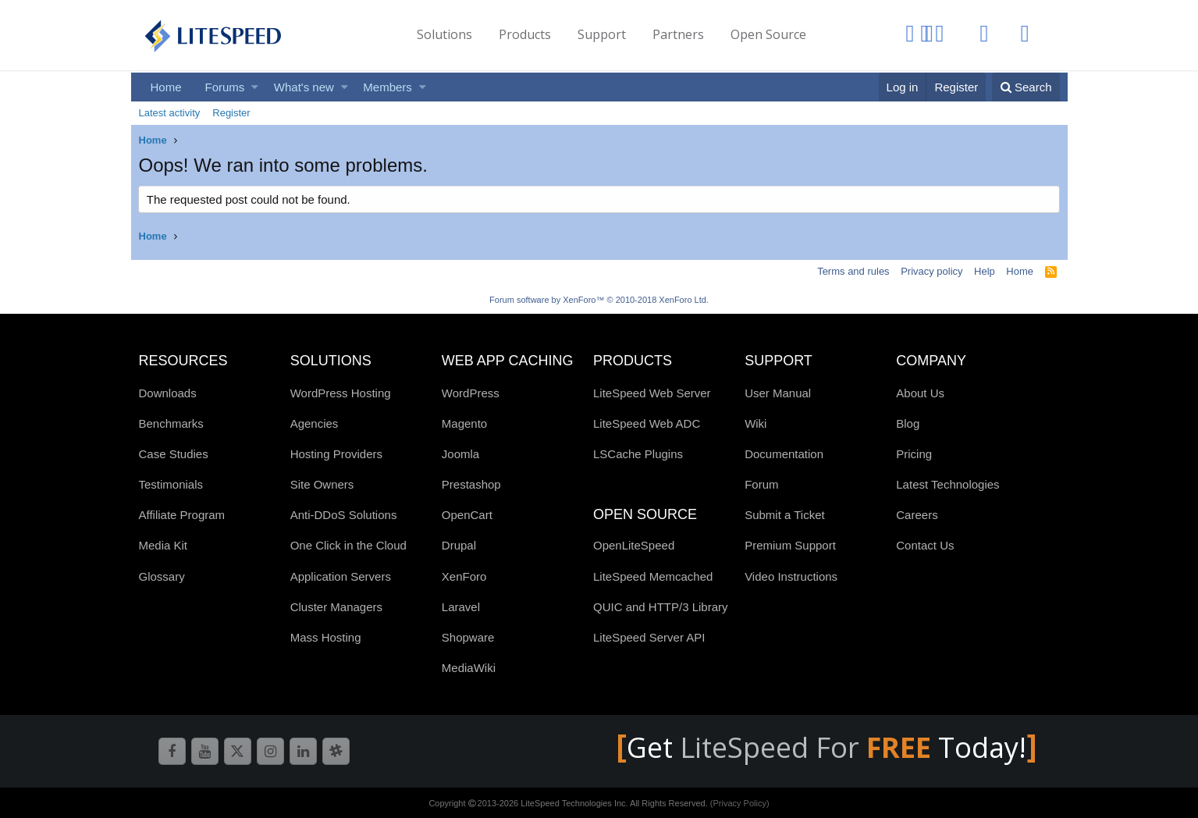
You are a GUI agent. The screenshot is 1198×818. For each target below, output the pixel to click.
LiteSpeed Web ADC (646, 423)
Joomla (460, 454)
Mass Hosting (325, 637)
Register (231, 113)
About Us (920, 393)
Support (602, 34)
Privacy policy (931, 271)
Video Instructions (791, 576)
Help (984, 271)
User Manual (778, 393)
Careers (916, 514)
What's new (304, 87)
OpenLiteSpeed (633, 545)
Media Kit (163, 545)
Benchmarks (171, 423)
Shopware (468, 637)
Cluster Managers (336, 607)
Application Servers (340, 576)
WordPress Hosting (340, 393)
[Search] (1026, 87)
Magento (464, 423)
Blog (907, 423)
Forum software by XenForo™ (599, 299)
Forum (761, 484)
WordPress (470, 393)
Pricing (914, 454)
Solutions (444, 34)
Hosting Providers (336, 454)
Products (525, 34)
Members (387, 87)
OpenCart (467, 514)
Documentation (784, 454)
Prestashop (471, 484)
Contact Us (925, 545)
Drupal (459, 545)
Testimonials (171, 484)
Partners (678, 34)
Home (166, 87)
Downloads (168, 393)
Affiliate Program (182, 514)
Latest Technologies (947, 484)
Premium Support (790, 545)
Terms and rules (853, 271)
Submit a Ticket (785, 514)
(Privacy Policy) (740, 803)
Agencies (314, 423)
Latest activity (170, 113)
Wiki (755, 423)
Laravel (461, 607)
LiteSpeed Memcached (653, 576)
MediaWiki (469, 667)
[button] (254, 87)
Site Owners (322, 484)
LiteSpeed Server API (649, 637)
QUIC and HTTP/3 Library (660, 607)
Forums (225, 87)
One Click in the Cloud (348, 545)
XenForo (464, 576)
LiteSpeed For (809, 747)
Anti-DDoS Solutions (343, 514)
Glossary (162, 576)
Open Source (768, 34)
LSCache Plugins (638, 454)
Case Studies (173, 454)
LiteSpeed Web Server (652, 393)
